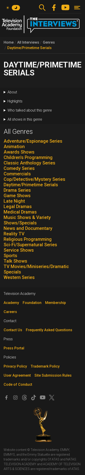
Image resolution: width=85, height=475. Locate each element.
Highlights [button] (14, 101)
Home (9, 42)
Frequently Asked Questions (49, 330)
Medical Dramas (20, 212)
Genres (49, 42)
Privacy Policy (15, 366)
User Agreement (17, 375)
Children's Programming (28, 157)
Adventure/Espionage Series (33, 141)
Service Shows (19, 250)
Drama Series (17, 190)
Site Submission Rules (53, 375)
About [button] (12, 92)
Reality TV (14, 233)
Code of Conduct (18, 384)
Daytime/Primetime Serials (29, 48)
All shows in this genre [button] (24, 119)
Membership (55, 303)
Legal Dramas (18, 206)
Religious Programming (28, 239)
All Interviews (28, 42)
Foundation (32, 303)
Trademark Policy (45, 366)
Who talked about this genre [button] (29, 110)
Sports (10, 255)
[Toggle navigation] (77, 7)
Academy (11, 303)
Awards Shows (19, 152)
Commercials (17, 174)
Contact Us (13, 330)
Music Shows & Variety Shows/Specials (27, 220)
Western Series (19, 277)
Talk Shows (15, 261)
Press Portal (14, 348)
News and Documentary (28, 228)
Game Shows (17, 195)
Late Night (14, 201)
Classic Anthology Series (29, 163)
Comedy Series (19, 168)
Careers (10, 312)
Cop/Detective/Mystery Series (34, 179)
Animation (14, 146)
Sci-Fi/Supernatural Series (30, 244)
